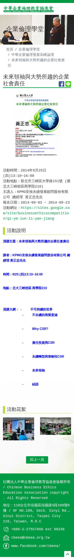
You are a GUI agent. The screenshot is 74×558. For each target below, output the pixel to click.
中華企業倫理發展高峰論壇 (32, 54)
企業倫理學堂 (29, 49)
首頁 (9, 49)
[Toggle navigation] (65, 9)
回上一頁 (37, 460)
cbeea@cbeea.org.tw (30, 538)
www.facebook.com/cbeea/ (35, 547)
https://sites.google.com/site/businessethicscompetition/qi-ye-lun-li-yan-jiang (36, 214)
